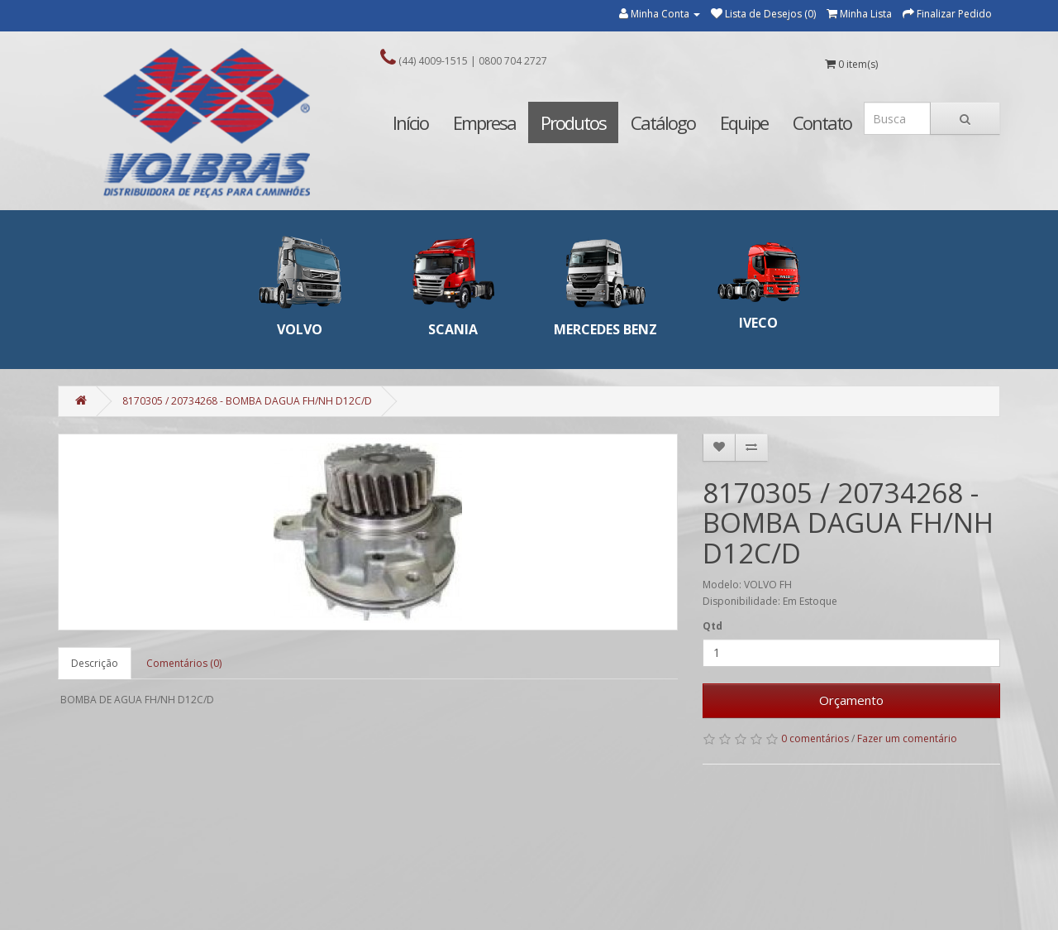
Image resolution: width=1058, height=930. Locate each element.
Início (410, 122)
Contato (822, 122)
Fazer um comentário (907, 738)
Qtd (712, 626)
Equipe (744, 122)
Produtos (573, 122)
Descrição (94, 663)
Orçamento (851, 700)
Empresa (484, 122)
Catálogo (663, 122)
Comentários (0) (184, 663)
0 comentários (815, 738)
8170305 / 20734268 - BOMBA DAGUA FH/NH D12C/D (247, 401)
